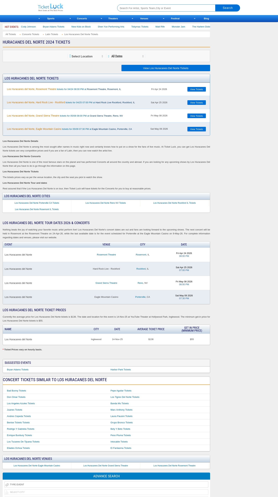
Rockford (141, 268)
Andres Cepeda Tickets (19, 416)
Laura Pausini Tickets (121, 416)
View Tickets (196, 89)
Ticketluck (73, 8)
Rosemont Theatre (106, 254)
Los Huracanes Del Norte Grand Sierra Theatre (105, 465)
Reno (140, 283)
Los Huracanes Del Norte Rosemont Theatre (175, 465)
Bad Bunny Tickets (16, 390)
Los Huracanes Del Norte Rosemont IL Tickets (37, 209)
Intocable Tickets (119, 441)
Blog (206, 18)
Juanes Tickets (14, 409)
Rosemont (141, 254)
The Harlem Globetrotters (210, 26)
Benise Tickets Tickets (18, 422)
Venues (144, 18)
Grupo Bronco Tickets (121, 422)
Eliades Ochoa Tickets (18, 448)
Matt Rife (164, 26)
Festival (175, 18)
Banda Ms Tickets (119, 403)
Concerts (82, 18)
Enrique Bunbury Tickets (19, 435)
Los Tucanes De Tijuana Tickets (23, 441)
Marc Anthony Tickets (121, 409)
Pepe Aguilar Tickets (120, 390)
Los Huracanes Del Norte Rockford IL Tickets (174, 203)
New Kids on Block (85, 26)
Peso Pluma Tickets (120, 435)
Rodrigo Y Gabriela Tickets (20, 429)
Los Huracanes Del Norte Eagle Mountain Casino (37, 465)
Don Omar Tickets (16, 397)
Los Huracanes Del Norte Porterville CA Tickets (37, 203)
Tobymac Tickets (144, 26)
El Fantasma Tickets (120, 448)
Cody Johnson (33, 26)
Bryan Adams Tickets (58, 26)
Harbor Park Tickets (120, 369)
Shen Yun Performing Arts (115, 26)
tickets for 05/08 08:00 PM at (65, 115)
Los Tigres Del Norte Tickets (124, 397)
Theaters (113, 18)
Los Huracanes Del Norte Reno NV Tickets (105, 203)
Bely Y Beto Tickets (120, 429)
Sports (50, 18)
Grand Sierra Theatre (106, 283)
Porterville (140, 297)
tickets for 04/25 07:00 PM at (71, 102)
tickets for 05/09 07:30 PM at (69, 129)
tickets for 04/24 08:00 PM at (64, 89)
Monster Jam (183, 26)
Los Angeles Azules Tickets (21, 403)
